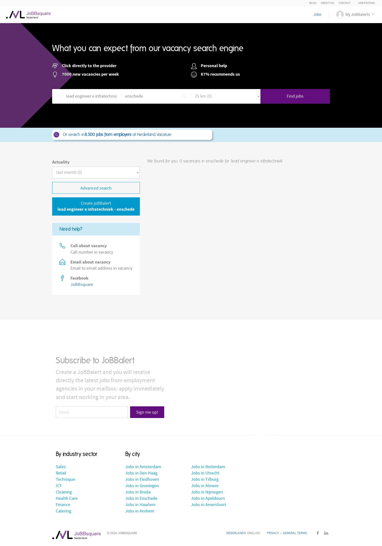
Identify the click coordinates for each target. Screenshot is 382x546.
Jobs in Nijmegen (207, 492)
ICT (59, 486)
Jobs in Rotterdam (208, 467)
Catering (63, 511)
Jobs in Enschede (141, 498)
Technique (65, 479)
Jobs (317, 14)
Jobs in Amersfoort (208, 505)
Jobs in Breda (138, 492)
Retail (61, 473)
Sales (61, 467)
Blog (312, 3)
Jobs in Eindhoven (142, 479)
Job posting (366, 3)
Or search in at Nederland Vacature (132, 135)
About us (327, 3)
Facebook (317, 533)
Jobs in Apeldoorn (208, 498)
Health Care (66, 498)
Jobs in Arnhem (139, 511)
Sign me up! (147, 412)
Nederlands (236, 533)
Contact (345, 3)
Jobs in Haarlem (140, 505)
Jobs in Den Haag (141, 473)
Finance (63, 505)
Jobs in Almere (205, 486)
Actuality (60, 162)
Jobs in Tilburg (205, 479)
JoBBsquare (81, 284)
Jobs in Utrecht (205, 473)
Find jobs (295, 96)
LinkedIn (326, 533)
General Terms (295, 533)
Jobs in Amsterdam (143, 467)
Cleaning (64, 492)
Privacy (273, 533)
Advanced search (96, 188)
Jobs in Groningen (142, 486)
